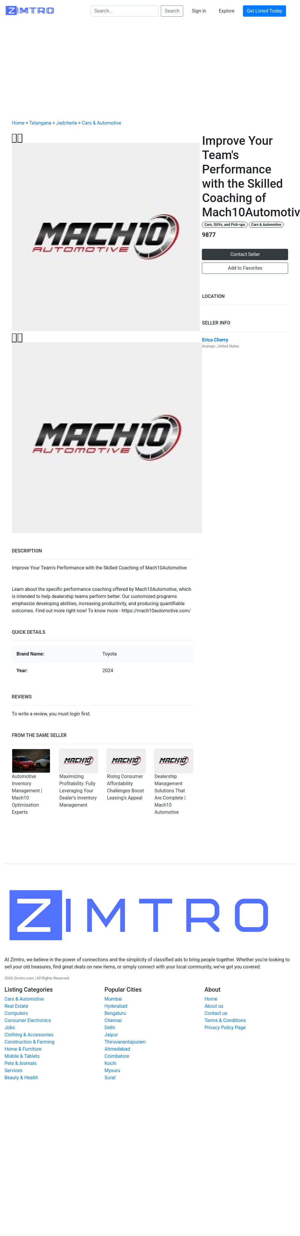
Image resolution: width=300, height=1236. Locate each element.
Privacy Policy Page (225, 1027)
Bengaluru (115, 1013)
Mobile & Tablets (22, 1056)
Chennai (113, 1020)
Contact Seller (245, 254)
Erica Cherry (215, 340)
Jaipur (111, 1035)
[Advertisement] (150, 70)
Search (172, 11)
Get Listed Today (264, 11)
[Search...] (124, 11)
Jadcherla (66, 123)
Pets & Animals (20, 1063)
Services (13, 1070)
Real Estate (16, 1006)
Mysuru (112, 1070)
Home (18, 123)
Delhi (109, 1027)
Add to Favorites (245, 268)
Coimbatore (116, 1056)
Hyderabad (115, 1006)
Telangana (40, 123)
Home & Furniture (22, 1049)
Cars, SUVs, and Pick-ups (225, 225)
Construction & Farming (29, 1042)
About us (214, 1006)
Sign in (199, 11)
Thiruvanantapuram (125, 1042)
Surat (109, 1077)
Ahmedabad (117, 1049)
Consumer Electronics (27, 1020)
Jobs (9, 1027)
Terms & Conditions (225, 1020)
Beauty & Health (21, 1077)
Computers (16, 1013)
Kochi (110, 1063)
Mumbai (113, 999)
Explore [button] (226, 11)
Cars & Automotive (101, 123)
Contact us (216, 1013)
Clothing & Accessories (28, 1035)
